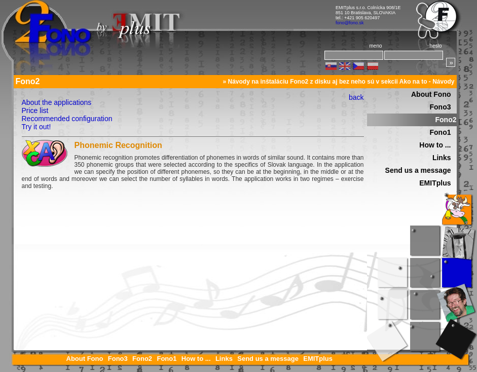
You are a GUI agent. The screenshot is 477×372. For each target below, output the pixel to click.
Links (441, 158)
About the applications (57, 102)
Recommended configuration (67, 119)
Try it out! (36, 127)
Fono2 (446, 120)
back (356, 97)
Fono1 (440, 132)
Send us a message (418, 170)
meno (375, 46)
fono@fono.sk (350, 22)
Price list (35, 110)
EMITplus (435, 183)
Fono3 (440, 107)
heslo (436, 46)
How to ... (435, 145)
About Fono (431, 94)
